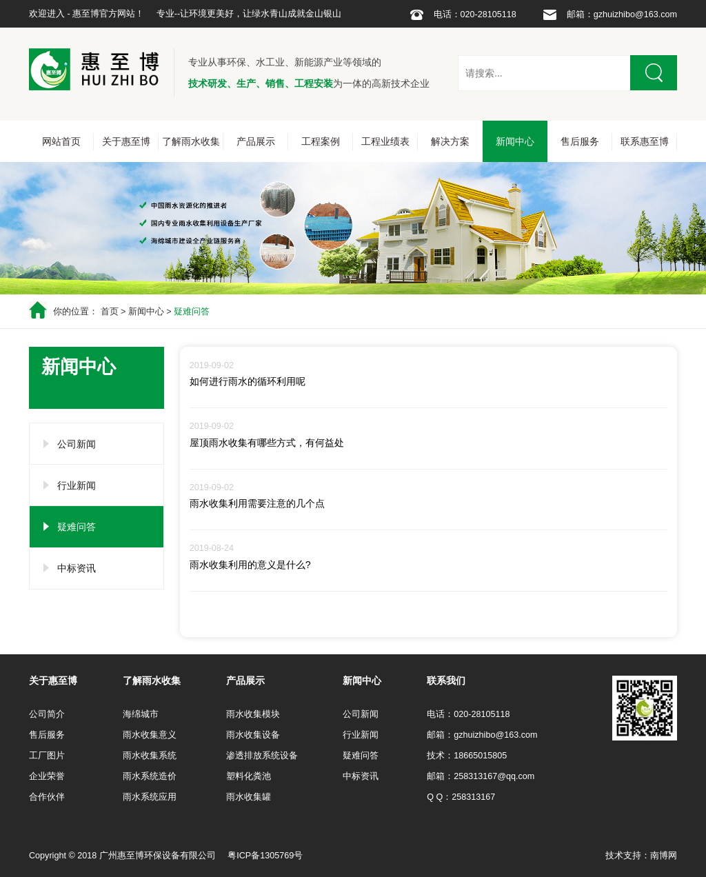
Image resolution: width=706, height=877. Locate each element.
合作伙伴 (47, 797)
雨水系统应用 (149, 797)
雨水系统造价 (149, 776)
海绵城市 (141, 714)
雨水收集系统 (149, 755)
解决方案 (450, 141)
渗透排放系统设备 (262, 755)
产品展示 (255, 141)
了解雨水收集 (191, 141)
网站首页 (61, 141)
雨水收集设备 (253, 735)
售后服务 (580, 141)
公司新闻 (76, 444)
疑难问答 (192, 311)
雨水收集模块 (253, 714)
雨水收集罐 (248, 797)
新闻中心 (515, 141)
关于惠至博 (126, 141)
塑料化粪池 (248, 776)
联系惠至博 (645, 141)
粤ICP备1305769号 (265, 855)
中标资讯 (76, 568)
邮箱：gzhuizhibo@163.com (622, 14)
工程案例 (320, 141)
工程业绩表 (385, 141)
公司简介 (47, 714)
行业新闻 (76, 485)
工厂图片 (47, 755)
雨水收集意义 (149, 735)
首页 (110, 311)
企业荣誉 (47, 776)
